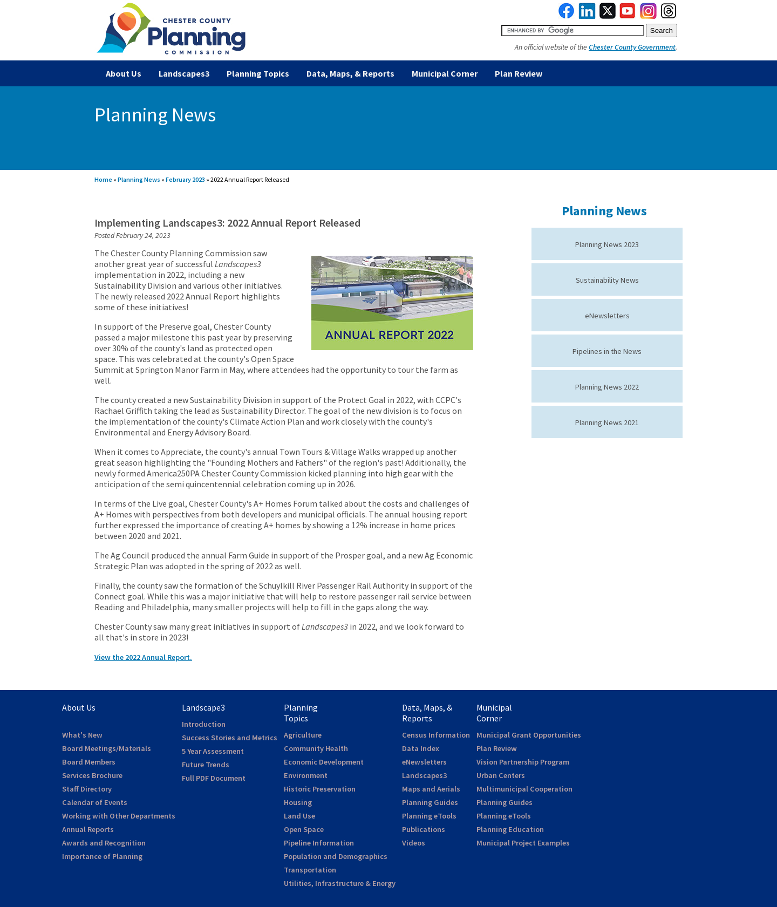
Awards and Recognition (104, 843)
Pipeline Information (319, 843)
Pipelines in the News (607, 351)
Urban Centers (500, 775)
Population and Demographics (335, 856)
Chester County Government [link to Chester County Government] (632, 47)
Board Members (88, 762)
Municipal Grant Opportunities (528, 735)
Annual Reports (88, 829)
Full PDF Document (214, 778)
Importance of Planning (102, 856)
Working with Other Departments (118, 816)
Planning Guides (430, 802)
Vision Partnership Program (522, 762)
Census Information (436, 735)
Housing (298, 802)
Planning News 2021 (607, 422)
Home (103, 179)
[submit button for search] (661, 30)
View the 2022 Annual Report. (143, 657)
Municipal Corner (445, 73)
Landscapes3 (184, 73)
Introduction (204, 724)
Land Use (299, 816)
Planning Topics (258, 73)
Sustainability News (607, 280)
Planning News (139, 179)
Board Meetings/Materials (106, 748)
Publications (423, 829)
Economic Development (324, 762)
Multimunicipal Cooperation (524, 789)
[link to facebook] (566, 16)
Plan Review (518, 73)
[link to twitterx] (607, 16)
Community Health (316, 748)
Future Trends (205, 764)
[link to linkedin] (587, 16)
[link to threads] (669, 16)
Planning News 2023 (607, 244)
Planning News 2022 (607, 387)
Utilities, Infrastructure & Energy (340, 883)
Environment (306, 775)
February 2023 (185, 179)
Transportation (310, 870)
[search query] (572, 30)
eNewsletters (607, 315)
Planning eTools (429, 816)
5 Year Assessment (213, 751)
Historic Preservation (320, 789)
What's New (82, 735)
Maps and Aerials (431, 789)
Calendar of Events (94, 802)
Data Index (420, 748)
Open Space (304, 829)
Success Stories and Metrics (229, 737)
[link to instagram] (648, 16)
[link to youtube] (627, 16)
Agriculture (303, 735)
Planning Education (510, 829)
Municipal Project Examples (523, 843)
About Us (123, 73)
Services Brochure (92, 775)
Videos (413, 843)
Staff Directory (87, 789)
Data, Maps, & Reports (350, 73)
